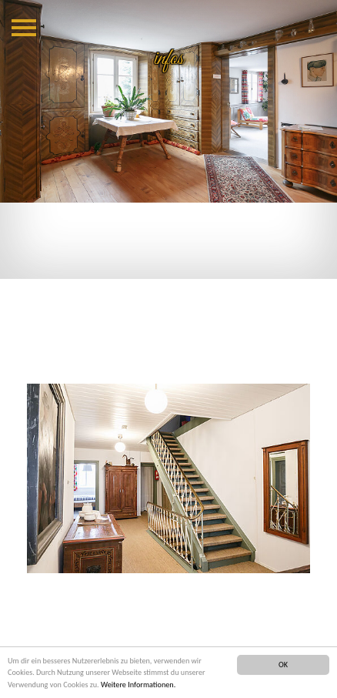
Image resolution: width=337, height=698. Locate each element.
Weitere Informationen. (138, 685)
